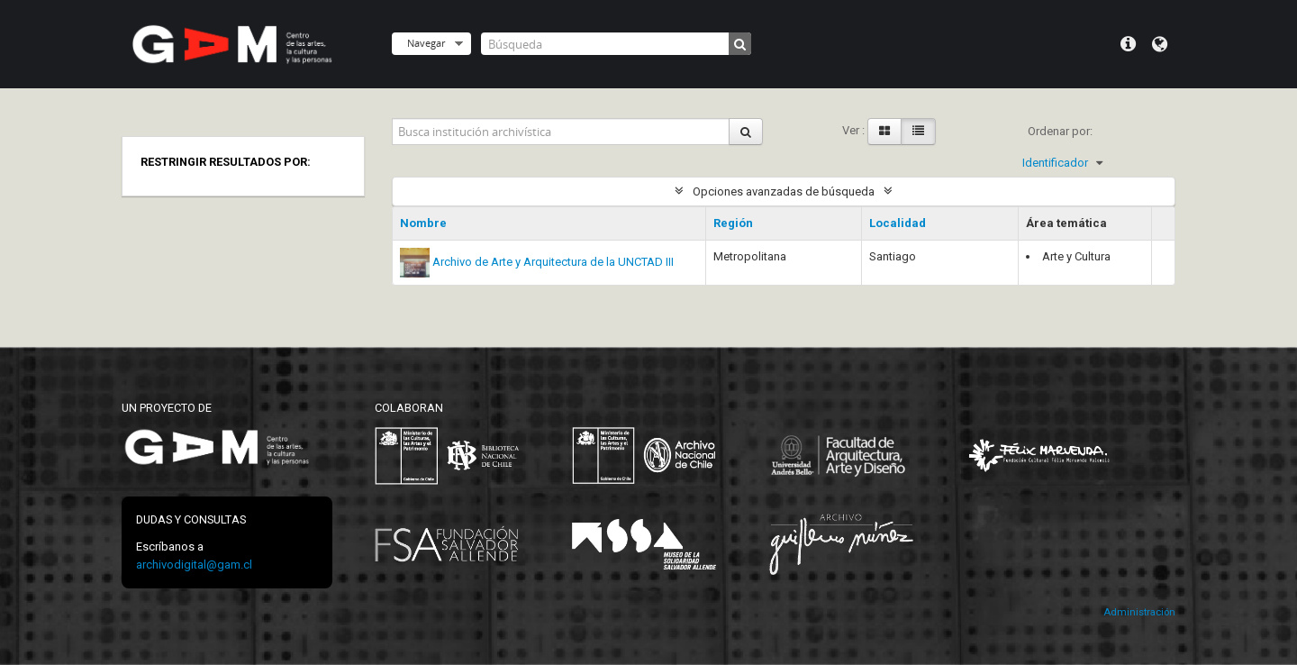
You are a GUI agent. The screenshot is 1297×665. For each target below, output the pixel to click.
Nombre (423, 223)
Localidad (897, 223)
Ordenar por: (1060, 131)
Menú (1128, 44)
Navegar (426, 43)
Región (733, 223)
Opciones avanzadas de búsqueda (784, 191)
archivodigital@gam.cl (194, 564)
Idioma (1159, 44)
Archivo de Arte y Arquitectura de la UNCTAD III (553, 262)
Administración (1139, 612)
